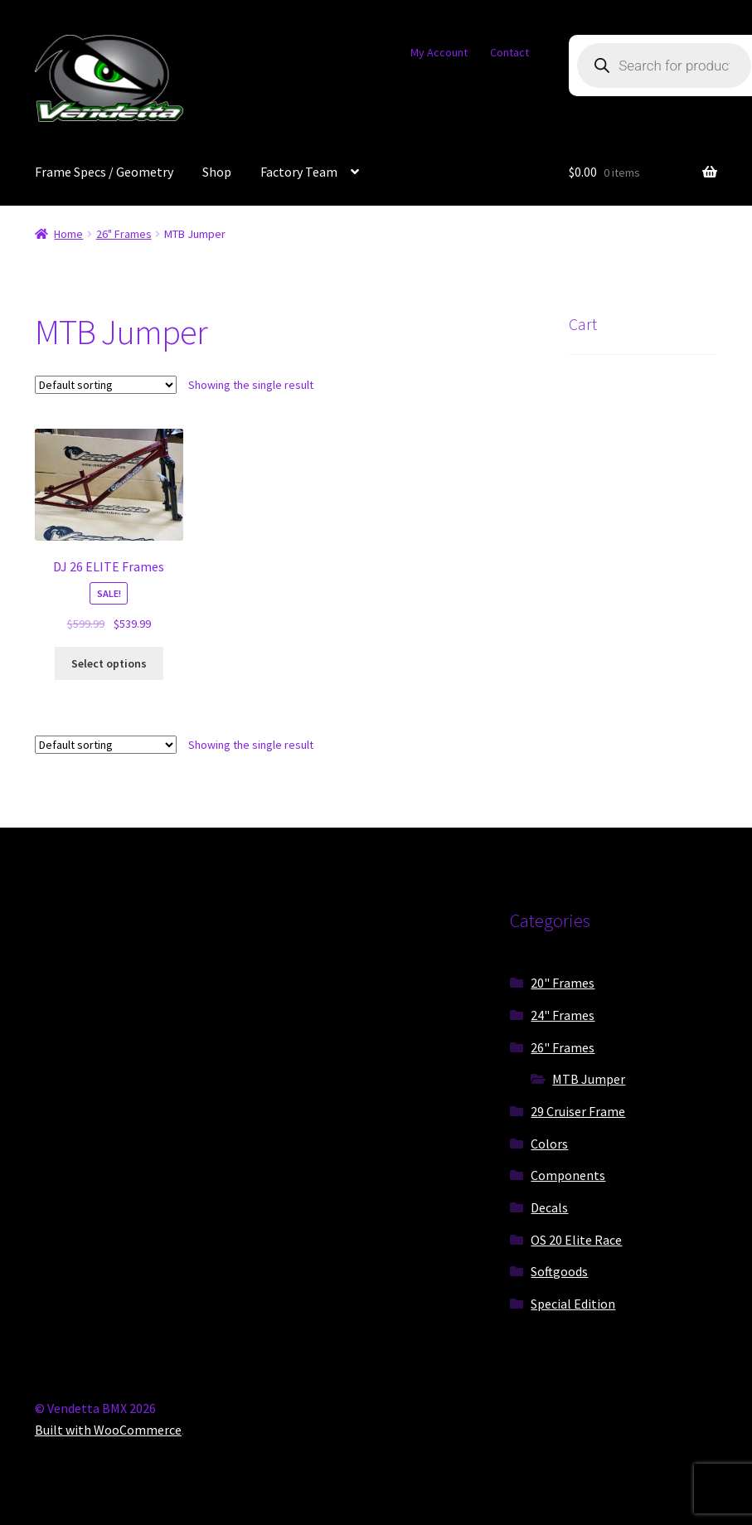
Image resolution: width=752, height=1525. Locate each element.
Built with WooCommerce (108, 1429)
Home (68, 233)
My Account (439, 52)
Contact (509, 52)
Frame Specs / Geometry (104, 171)
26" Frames (124, 233)
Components (568, 1175)
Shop (216, 171)
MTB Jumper (588, 1079)
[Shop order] (106, 385)
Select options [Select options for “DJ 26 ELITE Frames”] (109, 663)
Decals (549, 1207)
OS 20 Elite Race (576, 1239)
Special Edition (573, 1303)
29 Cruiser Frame (578, 1111)
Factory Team (298, 171)
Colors (549, 1143)
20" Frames (562, 982)
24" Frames (562, 1015)
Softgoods (559, 1271)
